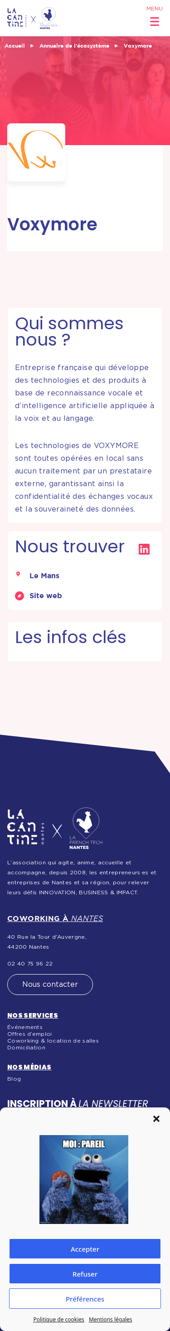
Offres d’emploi (29, 1034)
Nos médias (29, 1067)
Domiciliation (26, 1047)
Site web (45, 595)
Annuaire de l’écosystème (74, 45)
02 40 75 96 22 (30, 963)
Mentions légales (110, 1319)
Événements (25, 1027)
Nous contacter (50, 984)
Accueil (15, 45)
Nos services (32, 1015)
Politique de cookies (58, 1319)
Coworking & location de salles (53, 1040)
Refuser (85, 1273)
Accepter (85, 1248)
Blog (14, 1079)
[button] (156, 1118)
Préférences (85, 1298)
